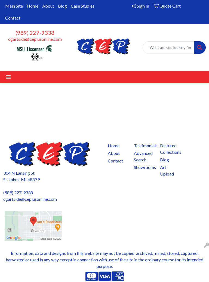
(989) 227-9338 (35, 32)
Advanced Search (143, 156)
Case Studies (82, 5)
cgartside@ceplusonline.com (35, 39)
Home (32, 5)
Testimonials (143, 145)
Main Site (14, 5)
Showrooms (143, 167)
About (48, 5)
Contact (12, 17)
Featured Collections (170, 149)
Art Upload (167, 170)
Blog (62, 5)
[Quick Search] (168, 47)
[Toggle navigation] (8, 77)
